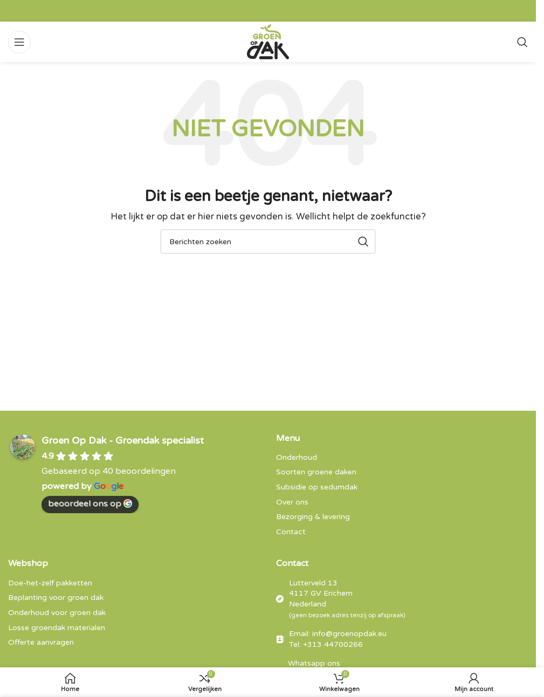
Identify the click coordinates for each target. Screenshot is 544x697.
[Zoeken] (522, 42)
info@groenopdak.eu (349, 633)
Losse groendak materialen (56, 627)
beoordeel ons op (90, 503)
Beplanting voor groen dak (56, 597)
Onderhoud (296, 457)
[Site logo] (268, 41)
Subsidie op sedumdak (316, 487)
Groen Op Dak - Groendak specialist (123, 440)
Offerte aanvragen (41, 642)
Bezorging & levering (313, 516)
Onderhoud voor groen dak (57, 612)
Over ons (292, 502)
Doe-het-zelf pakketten (50, 583)
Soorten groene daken (316, 472)
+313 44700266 (333, 644)
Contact (291, 531)
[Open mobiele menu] (19, 42)
